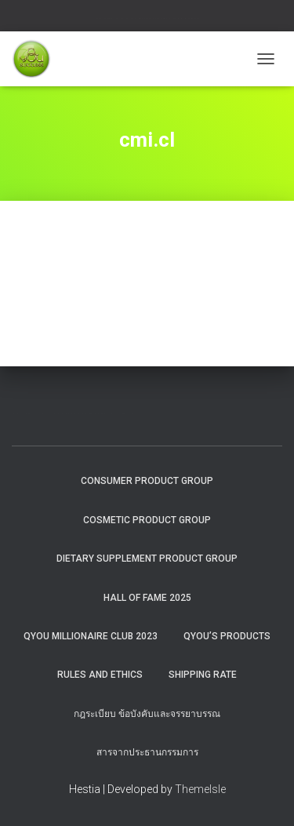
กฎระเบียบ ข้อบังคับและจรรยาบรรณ (147, 713)
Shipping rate (203, 674)
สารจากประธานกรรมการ (147, 752)
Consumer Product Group (147, 480)
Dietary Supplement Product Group (147, 558)
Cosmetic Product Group (147, 520)
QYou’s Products (226, 636)
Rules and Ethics (100, 674)
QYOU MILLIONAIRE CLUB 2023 (91, 636)
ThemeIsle (200, 789)
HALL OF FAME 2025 (147, 597)
